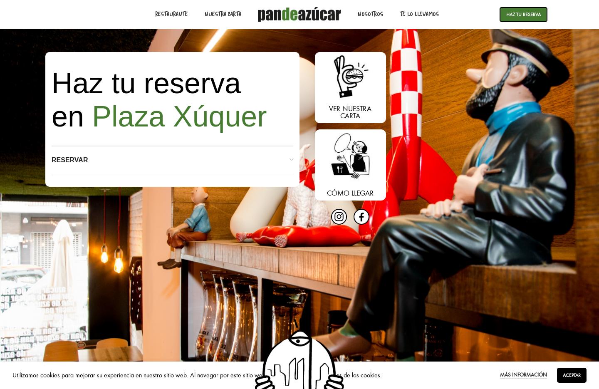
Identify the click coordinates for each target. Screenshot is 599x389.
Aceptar (572, 375)
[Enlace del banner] (350, 87)
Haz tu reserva (523, 14)
